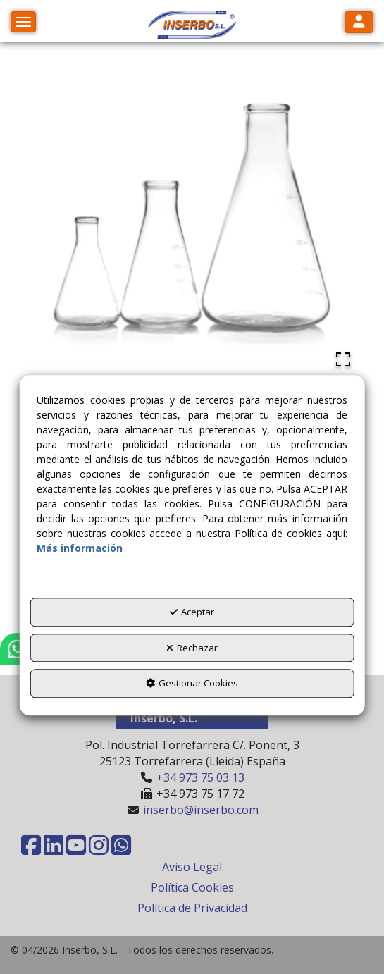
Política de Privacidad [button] (192, 908)
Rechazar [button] (192, 647)
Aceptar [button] (192, 612)
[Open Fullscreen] (343, 359)
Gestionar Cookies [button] (192, 683)
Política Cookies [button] (192, 887)
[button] (192, 25)
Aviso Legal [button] (192, 867)
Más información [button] (80, 548)
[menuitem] (192, 867)
